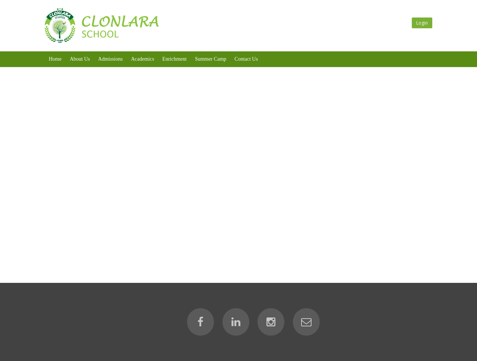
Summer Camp (210, 59)
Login (422, 23)
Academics (142, 59)
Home (55, 59)
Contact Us (246, 59)
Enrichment (174, 59)
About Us (80, 59)
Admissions (110, 59)
